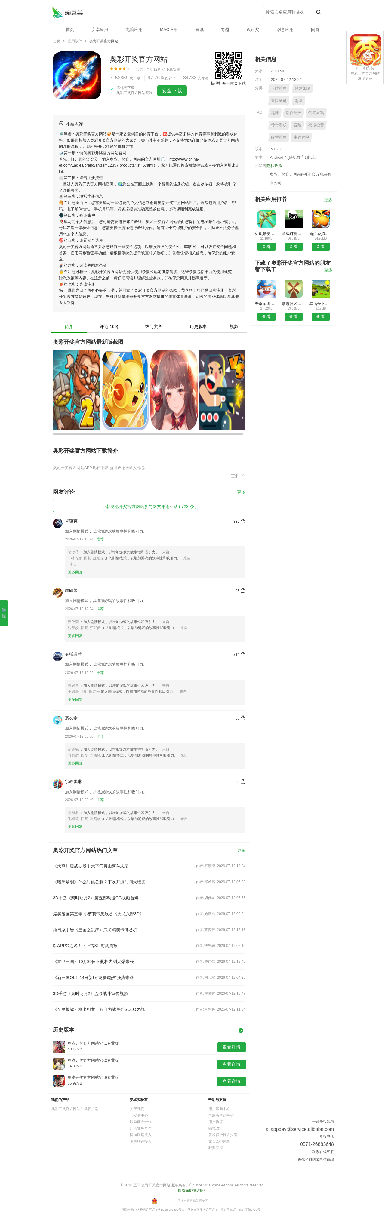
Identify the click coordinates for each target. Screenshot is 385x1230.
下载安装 (173, 69)
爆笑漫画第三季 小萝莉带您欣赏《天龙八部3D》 (98, 913)
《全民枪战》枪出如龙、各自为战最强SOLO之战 (99, 1009)
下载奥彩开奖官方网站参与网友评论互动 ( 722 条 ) (149, 506)
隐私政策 (274, 166)
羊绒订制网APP (293, 233)
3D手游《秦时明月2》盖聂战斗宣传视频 (90, 993)
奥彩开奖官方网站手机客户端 (74, 1109)
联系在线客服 (323, 1152)
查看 (266, 246)
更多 (238, 475)
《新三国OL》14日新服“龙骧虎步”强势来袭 (93, 977)
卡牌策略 (279, 88)
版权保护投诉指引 (222, 1135)
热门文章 (153, 326)
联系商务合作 (141, 1122)
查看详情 (232, 1047)
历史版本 (198, 326)
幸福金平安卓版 (320, 303)
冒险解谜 (279, 100)
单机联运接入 (141, 1141)
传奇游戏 (316, 112)
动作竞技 (293, 112)
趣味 (299, 100)
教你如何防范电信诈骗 (316, 1160)
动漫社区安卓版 (293, 303)
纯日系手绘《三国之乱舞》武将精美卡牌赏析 (95, 929)
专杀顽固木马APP (266, 303)
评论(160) (109, 326)
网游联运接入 (141, 1135)
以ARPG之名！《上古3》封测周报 (85, 945)
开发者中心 (139, 1115)
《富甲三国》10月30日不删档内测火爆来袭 (93, 961)
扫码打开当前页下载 (228, 83)
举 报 (4, 612)
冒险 (297, 125)
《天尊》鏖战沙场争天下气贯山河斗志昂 (91, 866)
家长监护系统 (219, 1141)
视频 (234, 326)
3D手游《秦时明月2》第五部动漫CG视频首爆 (96, 897)
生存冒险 (301, 137)
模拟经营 (316, 125)
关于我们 (137, 1109)
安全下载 (172, 90)
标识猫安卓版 (266, 233)
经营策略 (302, 88)
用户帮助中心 (219, 1109)
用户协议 (215, 1122)
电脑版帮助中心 (221, 1115)
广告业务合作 (141, 1128)
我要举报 (215, 1148)
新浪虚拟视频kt (320, 233)
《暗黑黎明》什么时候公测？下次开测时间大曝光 (99, 882)
